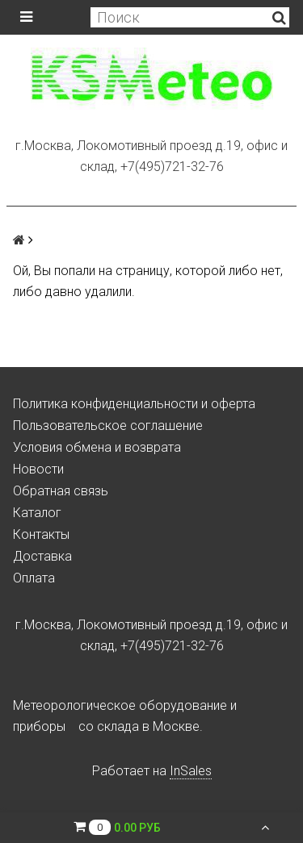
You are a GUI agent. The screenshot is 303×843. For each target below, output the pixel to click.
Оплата (34, 578)
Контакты (41, 534)
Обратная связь (60, 491)
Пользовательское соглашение (108, 425)
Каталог (37, 512)
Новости (38, 469)
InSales (191, 770)
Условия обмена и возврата (97, 447)
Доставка (42, 556)
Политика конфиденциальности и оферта (134, 403)
